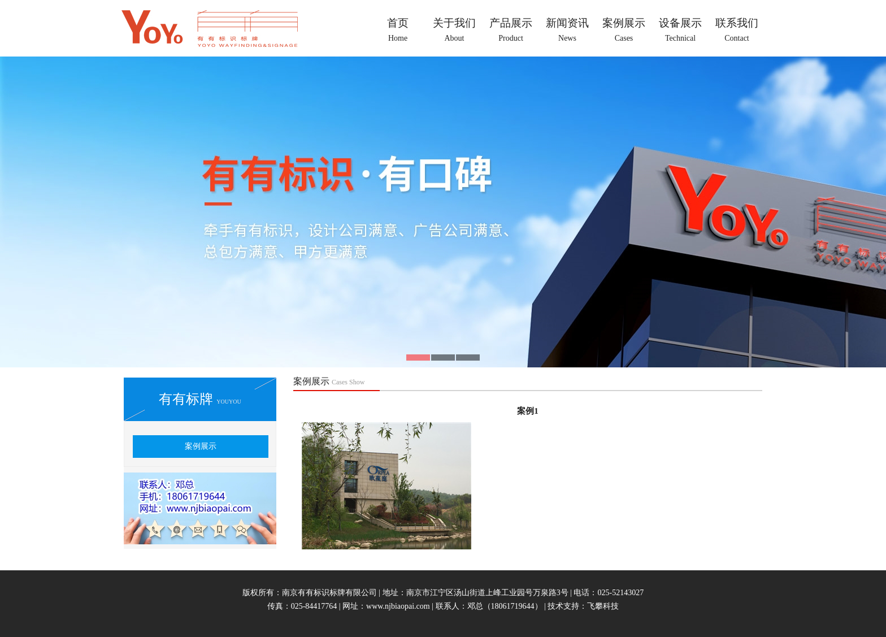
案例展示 (200, 446)
